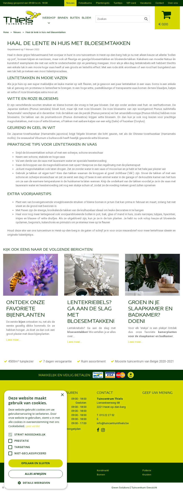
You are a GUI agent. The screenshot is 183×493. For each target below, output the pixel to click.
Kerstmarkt (103, 470)
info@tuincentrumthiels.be (113, 423)
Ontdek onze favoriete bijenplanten (25, 308)
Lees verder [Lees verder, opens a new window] (33, 426)
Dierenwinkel (58, 474)
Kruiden (146, 474)
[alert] (35, 439)
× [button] (62, 395)
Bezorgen (56, 470)
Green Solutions (120, 487)
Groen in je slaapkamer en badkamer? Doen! (150, 311)
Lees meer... (13, 339)
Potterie (146, 470)
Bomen (101, 474)
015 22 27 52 (106, 415)
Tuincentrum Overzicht (144, 487)
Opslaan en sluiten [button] (35, 463)
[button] (35, 483)
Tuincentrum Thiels (110, 398)
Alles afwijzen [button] (35, 474)
